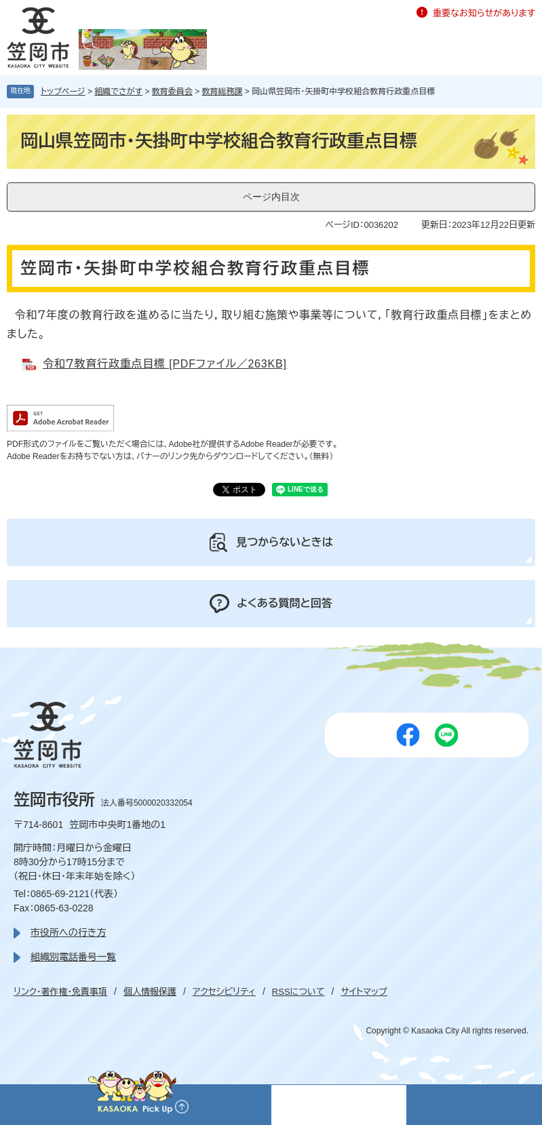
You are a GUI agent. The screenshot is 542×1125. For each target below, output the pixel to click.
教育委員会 (172, 91)
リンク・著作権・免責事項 (60, 992)
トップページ (63, 91)
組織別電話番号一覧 (73, 956)
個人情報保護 (149, 992)
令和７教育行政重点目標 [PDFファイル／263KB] (165, 364)
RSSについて (298, 992)
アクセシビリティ (224, 992)
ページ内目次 (271, 196)
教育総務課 (222, 91)
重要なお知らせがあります (484, 13)
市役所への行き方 (68, 932)
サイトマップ (364, 992)
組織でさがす (118, 91)
